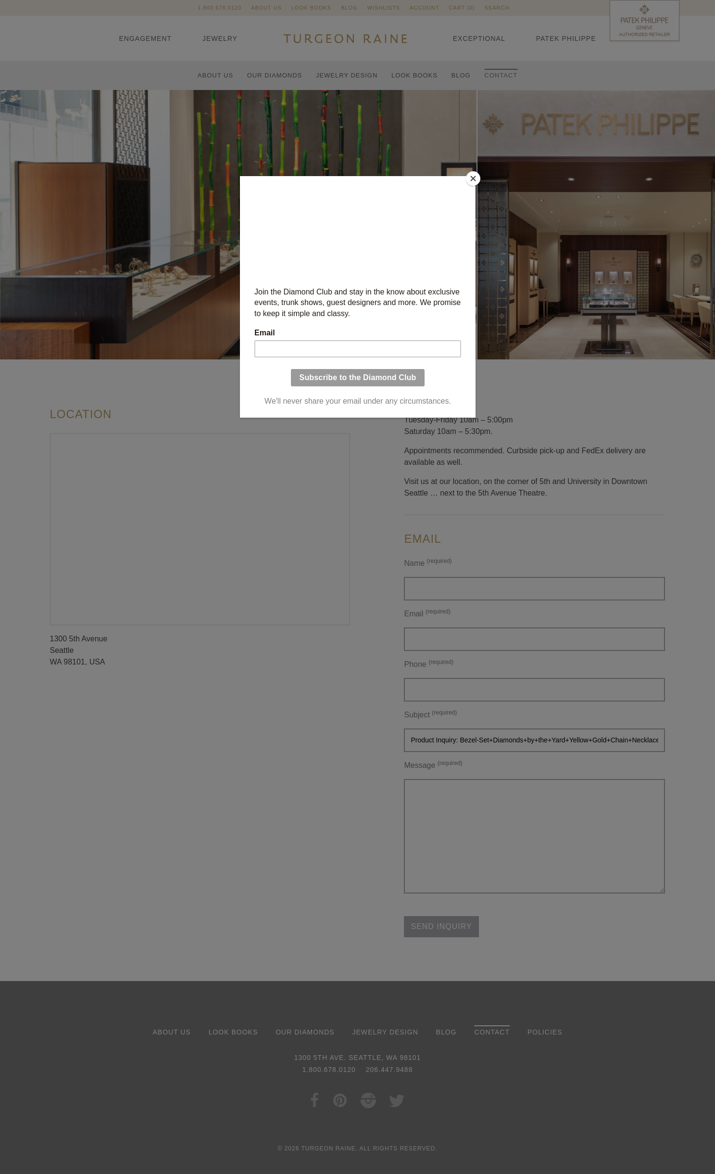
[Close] (473, 178)
